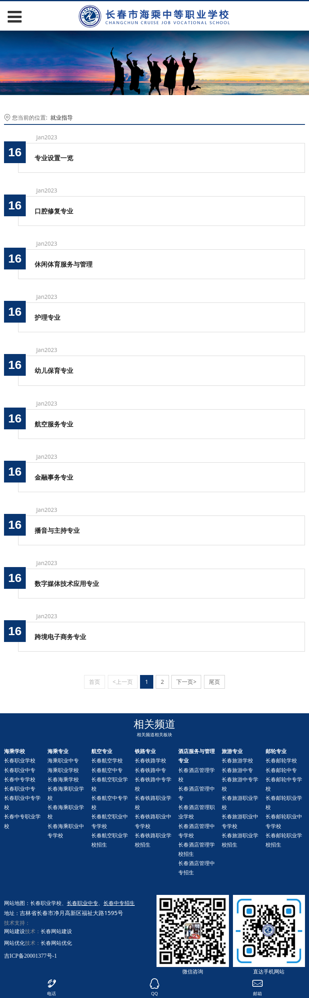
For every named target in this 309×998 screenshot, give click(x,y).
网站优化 (14, 942)
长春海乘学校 (63, 779)
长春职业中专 (19, 770)
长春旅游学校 (237, 760)
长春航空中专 (107, 770)
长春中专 (281, 770)
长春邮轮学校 (281, 760)
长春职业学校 (19, 760)
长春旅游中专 (237, 770)
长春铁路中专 (150, 770)
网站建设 (14, 931)
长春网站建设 (56, 931)
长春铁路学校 (150, 760)
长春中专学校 (19, 779)
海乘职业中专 (63, 760)
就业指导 (61, 117)
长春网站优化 (56, 942)
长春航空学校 (107, 760)
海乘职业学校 (63, 770)
